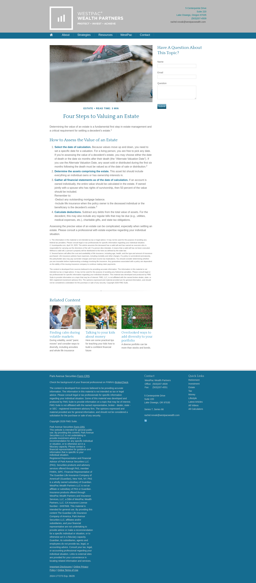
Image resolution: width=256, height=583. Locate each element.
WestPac (126, 34)
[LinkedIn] (145, 421)
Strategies (84, 34)
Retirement (194, 380)
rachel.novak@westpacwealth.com (188, 22)
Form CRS (83, 376)
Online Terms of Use (68, 570)
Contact (145, 34)
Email (160, 72)
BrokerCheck (121, 382)
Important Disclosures (61, 566)
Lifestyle (192, 398)
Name (160, 61)
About (66, 34)
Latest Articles (195, 402)
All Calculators (195, 409)
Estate (191, 387)
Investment (194, 383)
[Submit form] (161, 106)
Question (162, 83)
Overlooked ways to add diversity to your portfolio (136, 336)
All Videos (193, 405)
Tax (190, 391)
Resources (105, 34)
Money (191, 394)
